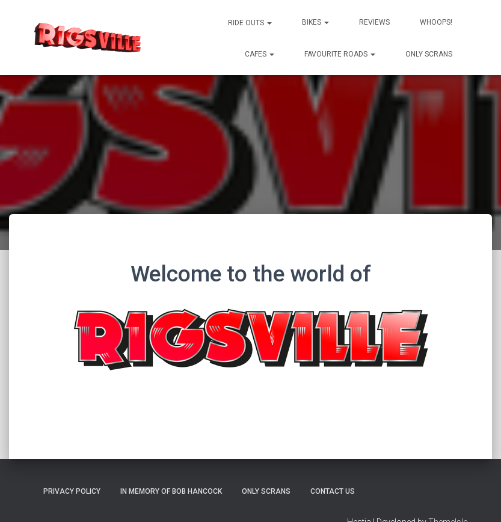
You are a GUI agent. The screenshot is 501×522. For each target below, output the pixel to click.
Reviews (374, 22)
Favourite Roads (339, 54)
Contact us (332, 491)
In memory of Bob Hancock (171, 491)
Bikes (315, 22)
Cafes (259, 54)
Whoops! (436, 22)
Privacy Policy (71, 491)
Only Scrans (428, 54)
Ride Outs (249, 23)
